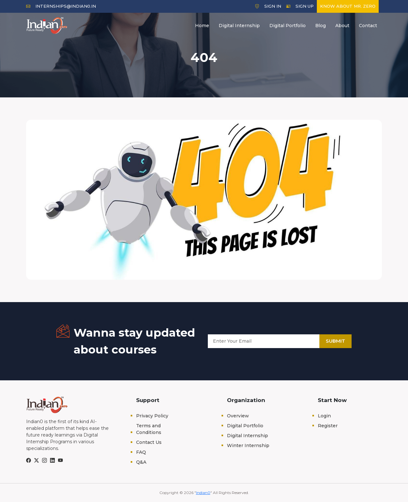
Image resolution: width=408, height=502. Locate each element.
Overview (238, 416)
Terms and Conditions (148, 429)
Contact (368, 25)
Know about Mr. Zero (347, 6)
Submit (335, 341)
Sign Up (300, 6)
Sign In (268, 6)
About (342, 25)
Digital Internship (239, 25)
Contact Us (149, 442)
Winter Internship (248, 445)
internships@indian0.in (61, 6)
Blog (320, 25)
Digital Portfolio (287, 25)
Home (202, 25)
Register (328, 426)
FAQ (141, 452)
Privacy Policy (152, 416)
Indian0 (203, 492)
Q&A (141, 462)
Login (324, 416)
